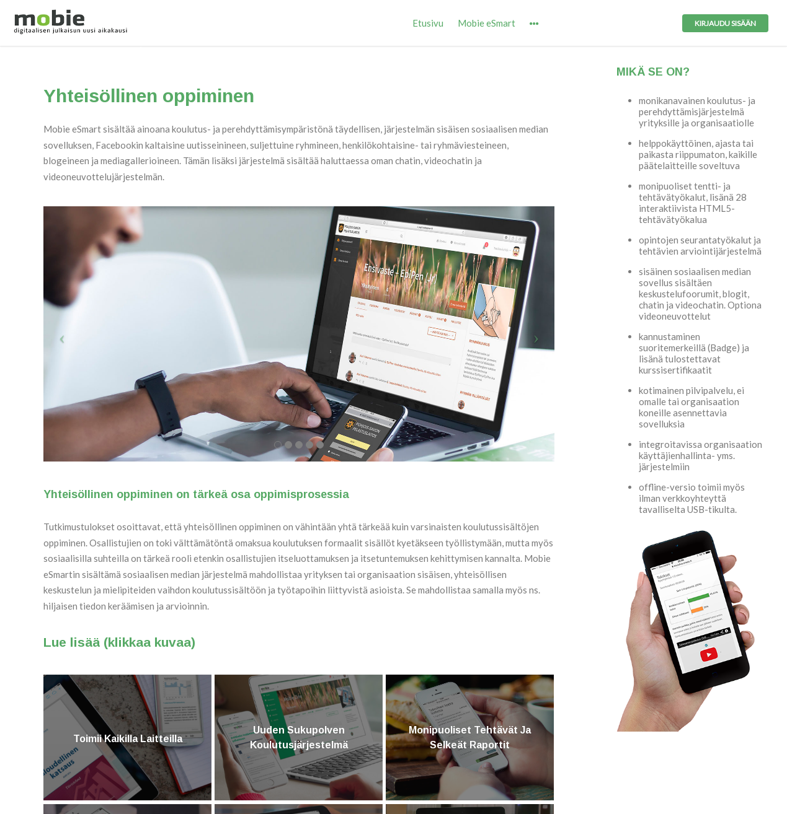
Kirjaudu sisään (725, 23)
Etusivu (427, 22)
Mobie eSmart (486, 22)
